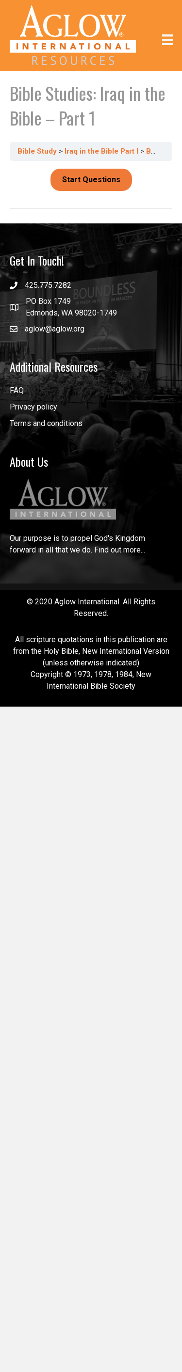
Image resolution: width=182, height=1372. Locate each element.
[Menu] (167, 39)
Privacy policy (33, 406)
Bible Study (38, 151)
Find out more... (119, 549)
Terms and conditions (46, 423)
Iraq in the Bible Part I (102, 151)
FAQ (17, 390)
